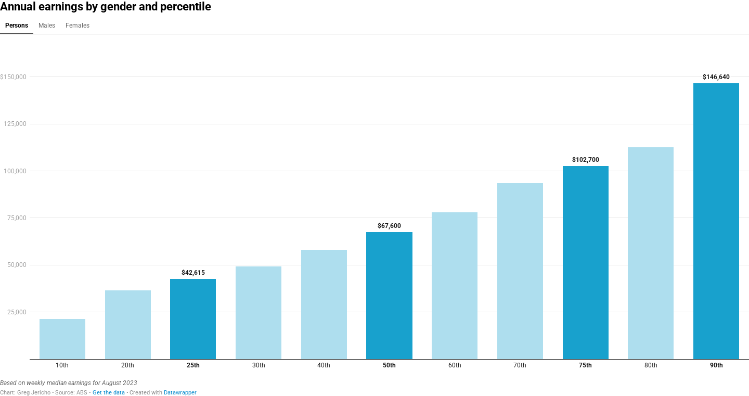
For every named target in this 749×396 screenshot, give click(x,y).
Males (46, 25)
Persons (16, 25)
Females (77, 25)
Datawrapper (180, 392)
